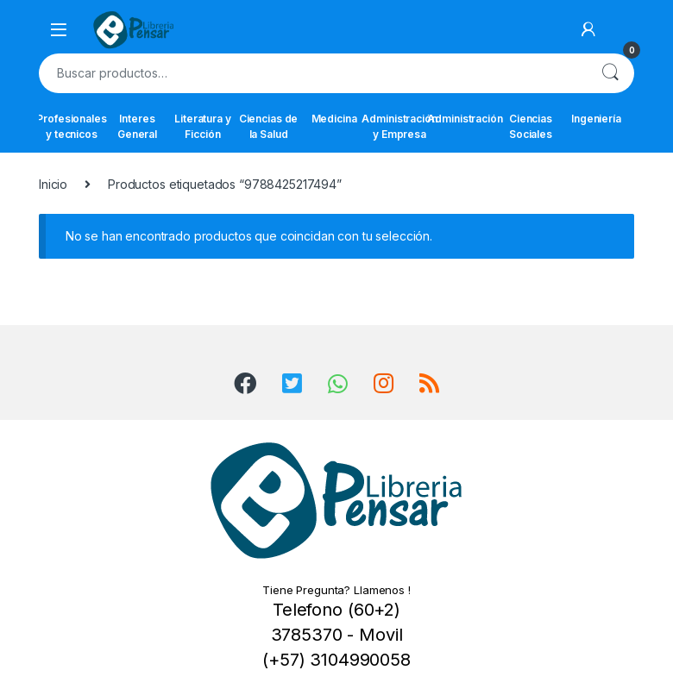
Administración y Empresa (399, 126)
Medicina (334, 118)
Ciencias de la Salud (268, 126)
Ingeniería (596, 118)
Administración (465, 118)
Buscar (610, 73)
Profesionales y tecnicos (71, 126)
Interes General (137, 126)
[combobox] (312, 73)
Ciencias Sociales (530, 126)
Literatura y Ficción (202, 126)
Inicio (53, 184)
